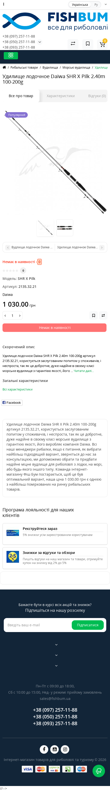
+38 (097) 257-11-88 (18, 36)
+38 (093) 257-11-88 (18, 47)
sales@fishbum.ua (55, 698)
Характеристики (61, 95)
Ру (96, 5)
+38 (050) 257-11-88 (18, 41)
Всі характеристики (17, 389)
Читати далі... (84, 370)
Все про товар (21, 95)
